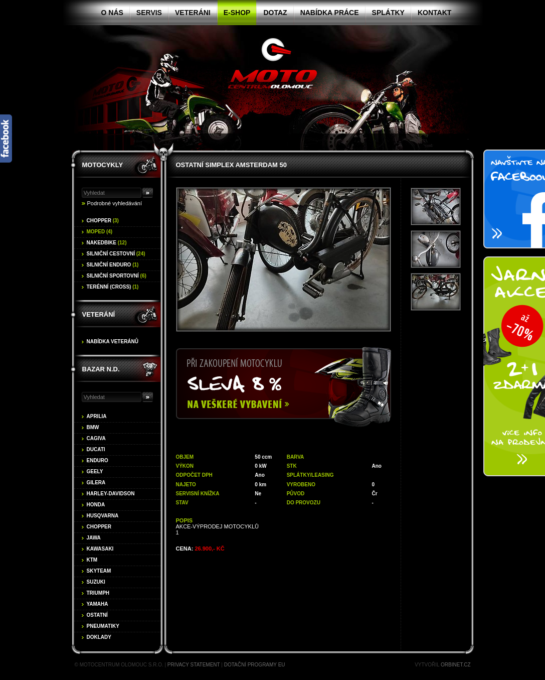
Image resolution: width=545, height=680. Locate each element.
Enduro (97, 460)
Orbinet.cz (455, 664)
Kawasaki (100, 549)
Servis (149, 13)
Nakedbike (107, 242)
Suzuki (96, 582)
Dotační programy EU (254, 664)
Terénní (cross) (113, 287)
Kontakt (434, 13)
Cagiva (96, 438)
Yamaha (97, 604)
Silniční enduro (113, 264)
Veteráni (193, 13)
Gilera (96, 482)
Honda (96, 504)
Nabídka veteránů (113, 341)
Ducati (96, 449)
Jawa (94, 537)
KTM (92, 560)
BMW (93, 427)
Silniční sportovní (116, 276)
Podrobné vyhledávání (114, 203)
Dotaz (275, 13)
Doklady (99, 637)
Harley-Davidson (111, 493)
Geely (95, 471)
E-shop (237, 13)
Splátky (388, 13)
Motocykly (102, 165)
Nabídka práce (329, 13)
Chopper (103, 220)
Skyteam (99, 571)
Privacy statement (193, 664)
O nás (112, 13)
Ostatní (97, 615)
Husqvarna (103, 515)
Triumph (98, 593)
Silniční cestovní (116, 253)
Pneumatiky (103, 626)
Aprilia (97, 416)
